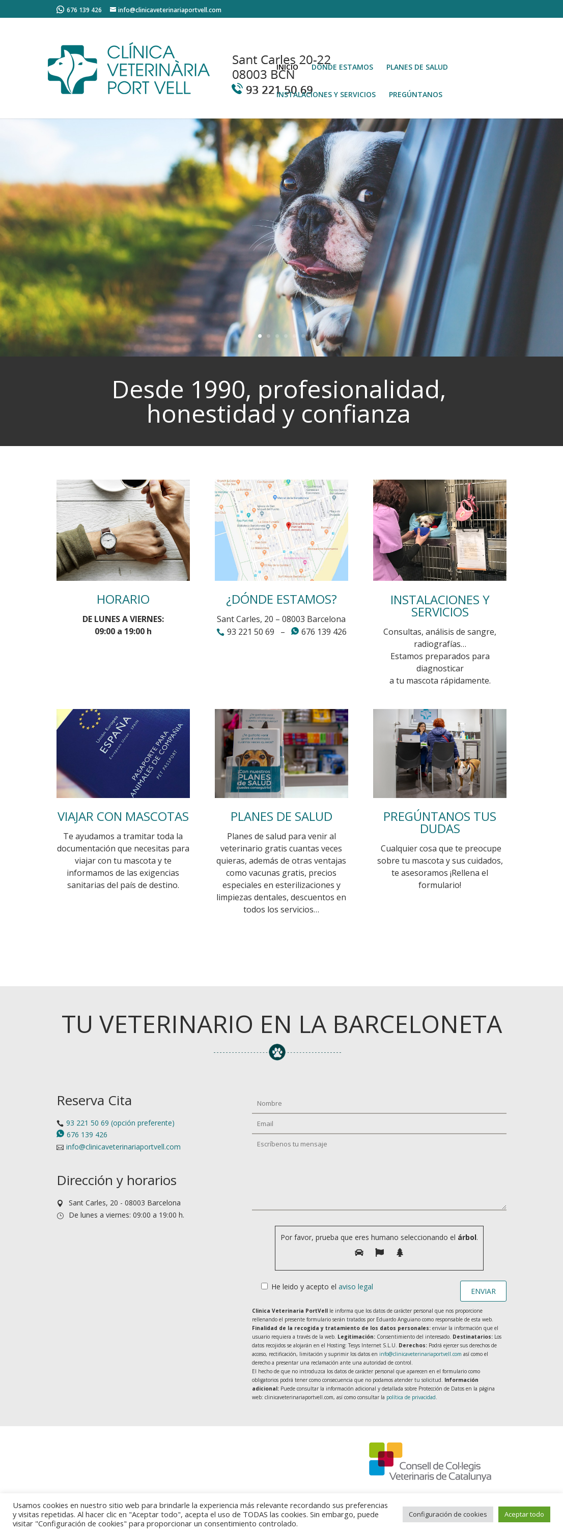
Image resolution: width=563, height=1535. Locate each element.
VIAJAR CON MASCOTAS (123, 816)
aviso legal (356, 1286)
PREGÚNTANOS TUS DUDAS (439, 822)
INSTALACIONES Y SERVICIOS (326, 95)
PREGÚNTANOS (415, 95)
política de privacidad (411, 1397)
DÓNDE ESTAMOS (342, 68)
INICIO (287, 68)
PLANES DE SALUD (417, 68)
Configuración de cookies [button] (448, 1514)
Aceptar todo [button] (524, 1514)
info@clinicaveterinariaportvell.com (123, 1147)
